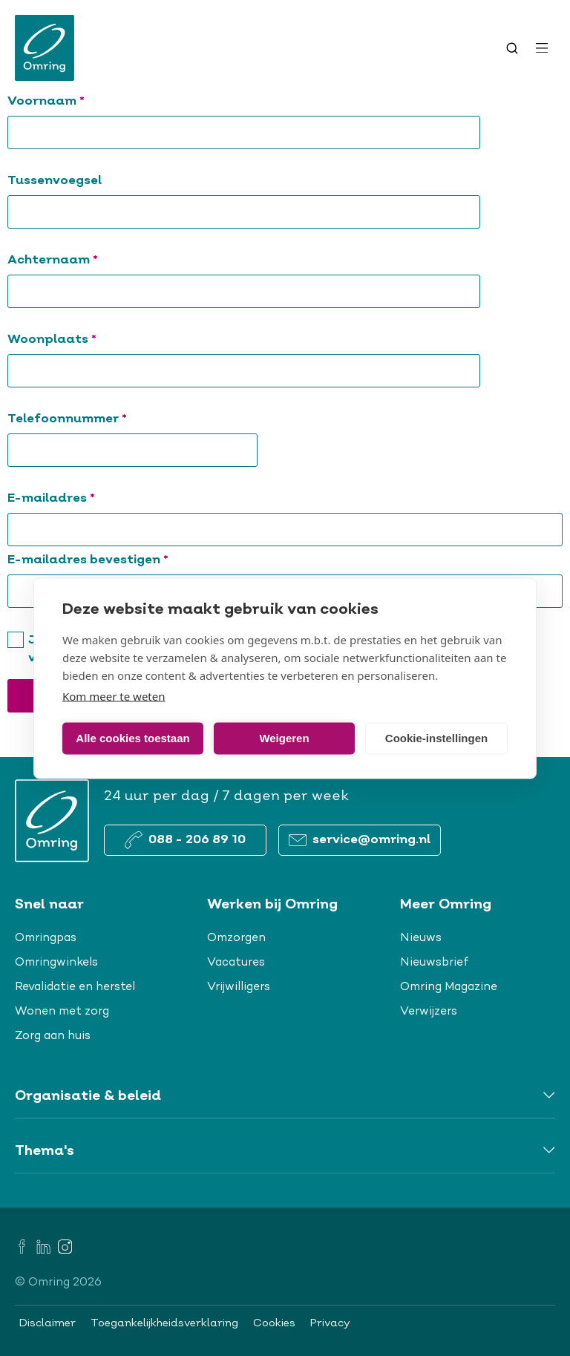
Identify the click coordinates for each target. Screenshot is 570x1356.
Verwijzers (428, 1012)
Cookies (274, 1323)
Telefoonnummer (93, 419)
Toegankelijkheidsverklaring (164, 1323)
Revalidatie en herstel (75, 987)
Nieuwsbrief (434, 963)
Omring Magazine (448, 987)
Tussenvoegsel (54, 181)
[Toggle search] (512, 48)
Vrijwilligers (238, 987)
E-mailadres (77, 498)
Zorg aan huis (53, 1036)
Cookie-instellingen (436, 738)
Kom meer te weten (114, 695)
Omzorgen (236, 938)
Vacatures (236, 963)
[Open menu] (541, 48)
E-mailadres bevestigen (114, 560)
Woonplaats (78, 339)
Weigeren (284, 738)
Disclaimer (47, 1323)
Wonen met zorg (62, 1012)
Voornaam (72, 101)
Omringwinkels (56, 963)
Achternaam (79, 260)
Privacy (330, 1323)
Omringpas (45, 938)
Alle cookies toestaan (132, 738)
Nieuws (421, 938)
